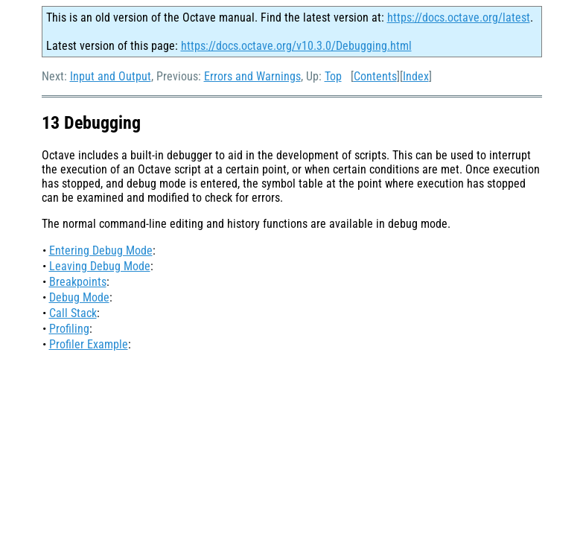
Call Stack (73, 313)
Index (416, 76)
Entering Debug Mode (101, 250)
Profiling (69, 329)
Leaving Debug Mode (99, 266)
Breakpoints (77, 282)
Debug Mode (79, 297)
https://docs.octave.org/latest (458, 17)
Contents (375, 76)
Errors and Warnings (252, 76)
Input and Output (110, 76)
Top (333, 76)
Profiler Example (88, 344)
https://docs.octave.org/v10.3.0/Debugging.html (296, 46)
